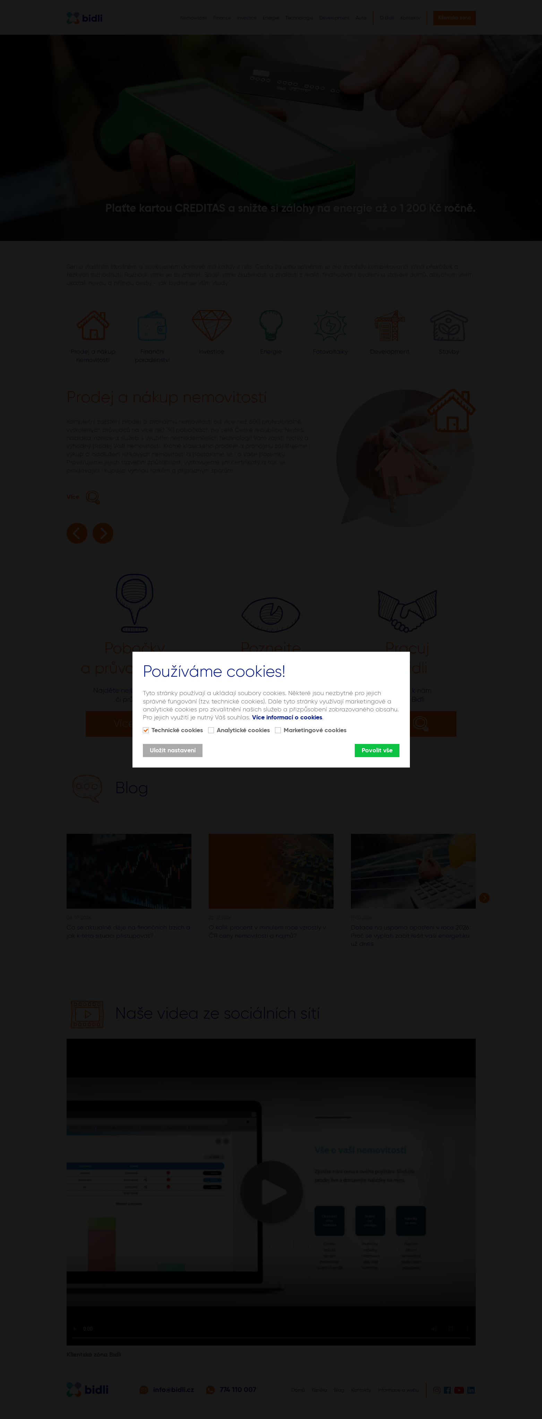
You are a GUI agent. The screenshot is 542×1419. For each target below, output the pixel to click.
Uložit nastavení (173, 750)
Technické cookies (177, 730)
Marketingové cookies (315, 730)
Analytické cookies (243, 730)
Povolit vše (377, 750)
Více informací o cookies (287, 718)
